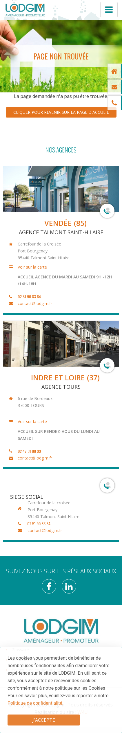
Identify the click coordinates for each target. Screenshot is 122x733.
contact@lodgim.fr (34, 303)
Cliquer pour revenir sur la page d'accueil (61, 112)
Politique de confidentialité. (35, 703)
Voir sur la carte (31, 267)
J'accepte (43, 720)
